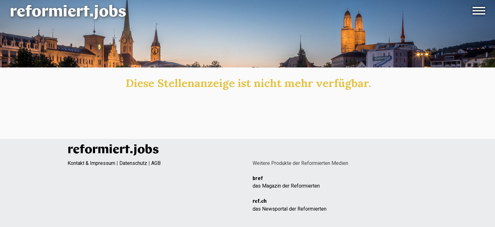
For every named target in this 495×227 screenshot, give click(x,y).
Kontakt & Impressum (91, 163)
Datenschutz (133, 163)
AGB (156, 163)
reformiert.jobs (68, 12)
